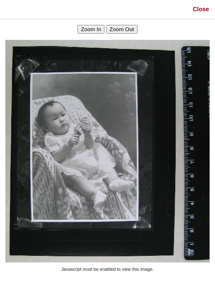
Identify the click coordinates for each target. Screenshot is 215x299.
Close (201, 9)
